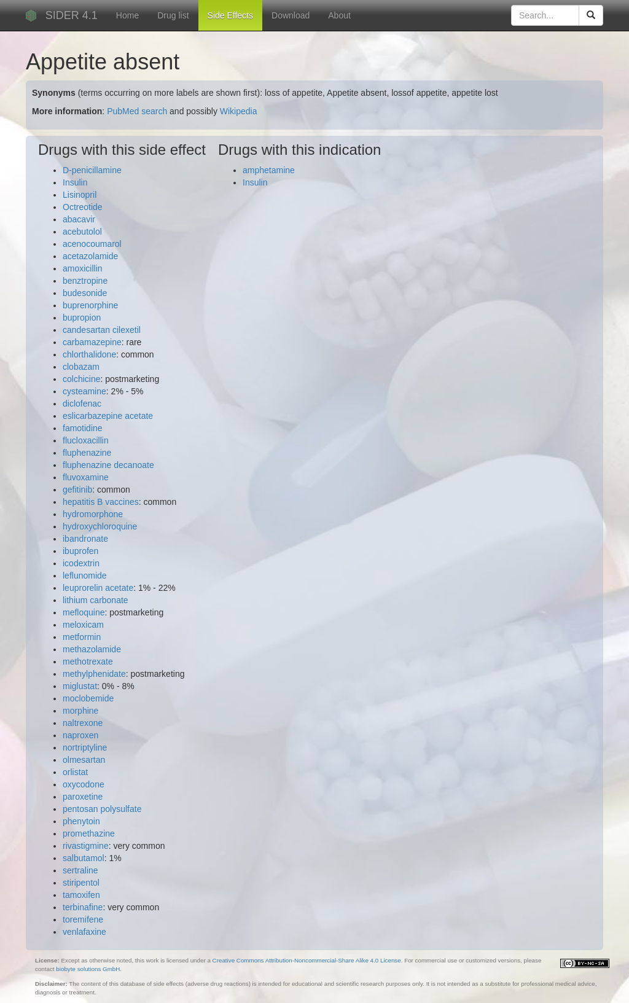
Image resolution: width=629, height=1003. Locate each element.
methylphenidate (94, 674)
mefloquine (84, 612)
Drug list (173, 15)
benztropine (85, 281)
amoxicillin (83, 268)
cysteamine (84, 391)
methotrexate (88, 661)
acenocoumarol (92, 244)
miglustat (80, 686)
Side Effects (230, 15)
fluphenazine (87, 453)
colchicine (81, 379)
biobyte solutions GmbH (88, 969)
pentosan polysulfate (102, 809)
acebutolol (82, 231)
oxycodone (83, 784)
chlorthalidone (89, 354)
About (339, 15)
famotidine (83, 428)
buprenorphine (90, 305)
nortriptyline (85, 747)
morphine (80, 711)
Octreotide (83, 207)
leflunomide (85, 575)
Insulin (75, 182)
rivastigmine (86, 846)
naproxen (80, 735)
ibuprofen (80, 551)
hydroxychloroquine (100, 526)
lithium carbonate (95, 600)
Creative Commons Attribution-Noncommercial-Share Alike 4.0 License (307, 960)
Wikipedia (238, 111)
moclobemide (88, 698)
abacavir (79, 219)
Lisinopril (79, 195)
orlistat (75, 772)
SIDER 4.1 (71, 15)
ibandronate (85, 539)
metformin (82, 637)
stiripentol (81, 883)
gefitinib (77, 489)
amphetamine (269, 170)
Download (291, 15)
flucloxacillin (86, 440)
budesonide (85, 293)
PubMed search (137, 111)
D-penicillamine (92, 170)
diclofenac (82, 403)
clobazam (81, 367)
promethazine (89, 833)
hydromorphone (93, 514)
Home (127, 15)
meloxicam (83, 625)
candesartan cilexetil (102, 330)
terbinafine (83, 907)
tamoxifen (81, 895)
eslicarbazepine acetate (108, 416)
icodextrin (81, 563)
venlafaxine (84, 932)
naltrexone (83, 723)
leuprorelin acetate (98, 588)
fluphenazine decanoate (108, 465)
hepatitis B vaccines (101, 502)
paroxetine (83, 797)
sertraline (80, 870)
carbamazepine (92, 342)
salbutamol (83, 858)
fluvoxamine (86, 477)
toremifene (83, 919)
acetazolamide (90, 256)
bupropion (82, 317)
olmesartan (84, 760)
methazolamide (92, 649)
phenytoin (81, 821)
